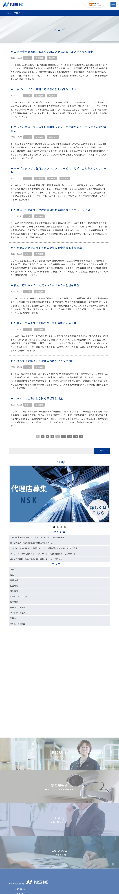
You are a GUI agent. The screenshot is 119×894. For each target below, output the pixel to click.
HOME (10, 13)
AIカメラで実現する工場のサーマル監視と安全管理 (45, 323)
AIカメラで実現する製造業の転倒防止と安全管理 (44, 361)
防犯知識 (52, 178)
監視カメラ (52, 137)
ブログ (27, 58)
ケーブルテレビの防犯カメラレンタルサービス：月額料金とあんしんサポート (43, 553)
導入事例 (52, 58)
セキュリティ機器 (17, 623)
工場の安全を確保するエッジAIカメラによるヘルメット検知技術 (53, 51)
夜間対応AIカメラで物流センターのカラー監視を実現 (46, 285)
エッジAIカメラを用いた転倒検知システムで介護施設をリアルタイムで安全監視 (43, 548)
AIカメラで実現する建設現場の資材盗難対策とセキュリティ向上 (53, 210)
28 (63, 436)
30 (76, 436)
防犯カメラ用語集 (17, 607)
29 (69, 436)
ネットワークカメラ (18, 612)
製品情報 (39, 58)
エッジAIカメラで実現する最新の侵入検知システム (45, 89)
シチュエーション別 (18, 596)
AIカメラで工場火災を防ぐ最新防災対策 (38, 398)
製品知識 (52, 96)
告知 (12, 574)
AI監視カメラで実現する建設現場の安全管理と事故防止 (48, 247)
